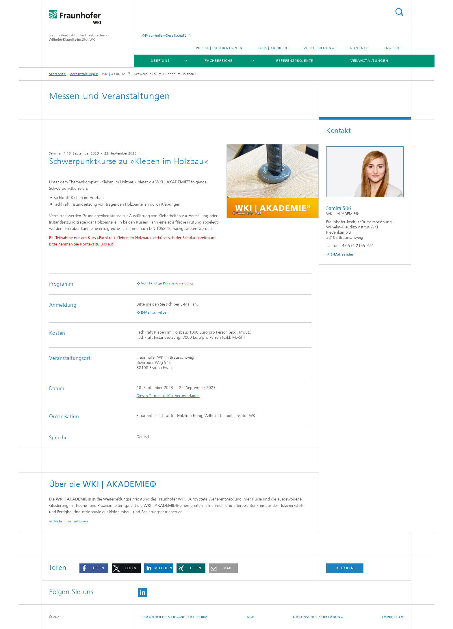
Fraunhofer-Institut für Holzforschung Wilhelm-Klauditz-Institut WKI (78, 37)
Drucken (345, 568)
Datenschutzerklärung (318, 617)
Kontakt (359, 48)
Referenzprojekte (294, 61)
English (392, 48)
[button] (93, 568)
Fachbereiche (219, 61)
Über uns (160, 61)
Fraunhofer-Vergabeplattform (175, 617)
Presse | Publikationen (219, 48)
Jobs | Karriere (273, 48)
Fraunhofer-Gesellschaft (165, 35)
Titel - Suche (399, 12)
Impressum (393, 617)
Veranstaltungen (369, 61)
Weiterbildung (319, 48)
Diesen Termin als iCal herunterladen (168, 395)
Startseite (57, 74)
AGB (250, 617)
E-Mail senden (342, 254)
